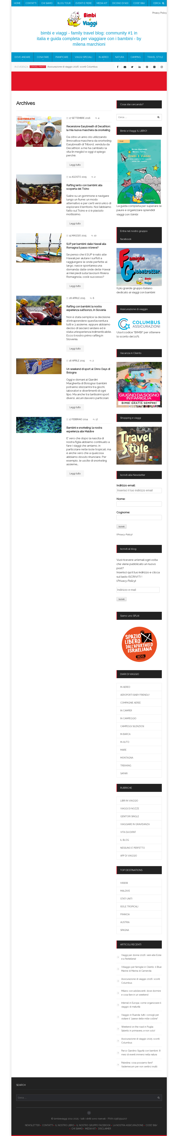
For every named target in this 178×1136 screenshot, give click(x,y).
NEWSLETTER (32, 1125)
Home (17, 3)
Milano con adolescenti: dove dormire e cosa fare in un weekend (141, 993)
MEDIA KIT (90, 1128)
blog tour (64, 3)
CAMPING (136, 57)
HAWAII (124, 883)
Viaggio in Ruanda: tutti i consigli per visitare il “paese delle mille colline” (140, 1017)
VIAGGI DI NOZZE (129, 808)
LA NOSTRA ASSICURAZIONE (128, 1125)
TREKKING (125, 765)
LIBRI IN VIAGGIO (129, 800)
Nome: (120, 498)
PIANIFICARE (61, 57)
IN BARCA (125, 734)
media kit (102, 3)
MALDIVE (125, 891)
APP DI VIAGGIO (128, 855)
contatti (30, 3)
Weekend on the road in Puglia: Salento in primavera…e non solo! (138, 1029)
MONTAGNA (126, 757)
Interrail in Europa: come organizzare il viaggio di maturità (141, 1005)
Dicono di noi (120, 3)
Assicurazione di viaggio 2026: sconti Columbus (72, 66)
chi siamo (47, 3)
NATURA (119, 57)
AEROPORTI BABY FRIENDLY (135, 695)
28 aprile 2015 (75, 298)
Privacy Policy (159, 13)
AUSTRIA (124, 922)
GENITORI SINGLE (129, 816)
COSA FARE (43, 57)
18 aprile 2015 (75, 360)
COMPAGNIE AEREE (130, 702)
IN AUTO (124, 742)
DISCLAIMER (104, 1128)
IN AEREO (104, 57)
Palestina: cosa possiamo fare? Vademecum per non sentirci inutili (139, 1064)
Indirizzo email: (125, 485)
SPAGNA (124, 930)
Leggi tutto (75, 165)
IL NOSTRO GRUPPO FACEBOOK (94, 1125)
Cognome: (123, 512)
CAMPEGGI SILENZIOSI (132, 726)
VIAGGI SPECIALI (83, 57)
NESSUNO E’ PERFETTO (132, 848)
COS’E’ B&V (139, 3)
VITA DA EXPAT (128, 832)
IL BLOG (124, 840)
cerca (158, 3)
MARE (123, 750)
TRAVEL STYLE (155, 57)
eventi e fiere (84, 3)
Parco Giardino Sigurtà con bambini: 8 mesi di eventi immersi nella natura (141, 1052)
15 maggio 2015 (76, 235)
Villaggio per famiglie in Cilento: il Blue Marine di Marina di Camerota (141, 969)
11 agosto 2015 (76, 177)
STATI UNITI (126, 898)
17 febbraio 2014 (77, 419)
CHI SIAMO (77, 1128)
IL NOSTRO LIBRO (64, 1125)
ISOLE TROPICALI (129, 906)
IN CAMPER (126, 710)
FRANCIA (125, 914)
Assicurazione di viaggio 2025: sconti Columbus (140, 1041)
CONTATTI (47, 1125)
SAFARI (124, 773)
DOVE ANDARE (22, 57)
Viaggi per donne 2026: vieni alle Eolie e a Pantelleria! (141, 957)
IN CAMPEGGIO (128, 718)
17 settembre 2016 (78, 118)
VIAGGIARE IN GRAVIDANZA (135, 824)
